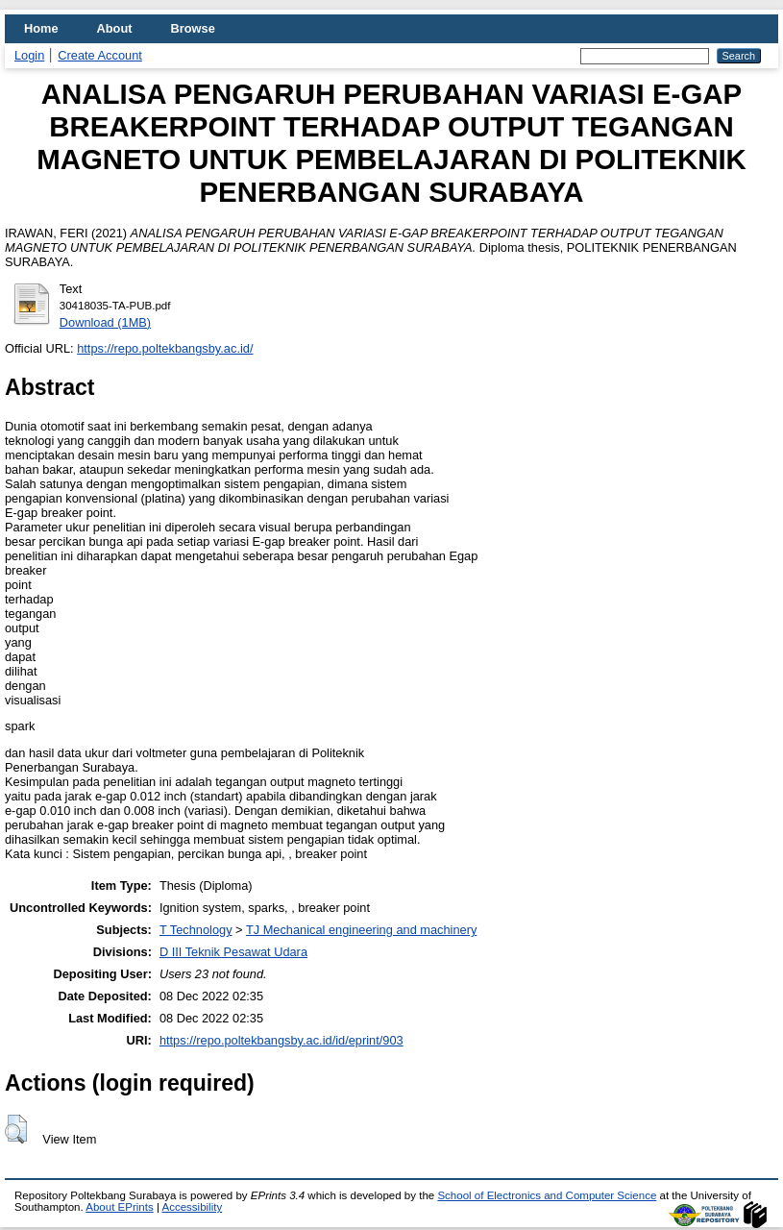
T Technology (195, 929)
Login (29, 55)
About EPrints (119, 1207)
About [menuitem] (115, 28)
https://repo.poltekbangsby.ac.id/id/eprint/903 (281, 1040)
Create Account (100, 55)
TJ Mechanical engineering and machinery (361, 929)
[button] (16, 1129)
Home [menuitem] (41, 28)
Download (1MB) (105, 322)
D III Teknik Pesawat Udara (233, 952)
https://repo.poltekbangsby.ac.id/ (165, 348)
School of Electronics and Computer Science (546, 1195)
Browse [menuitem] (193, 28)
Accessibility (191, 1207)
